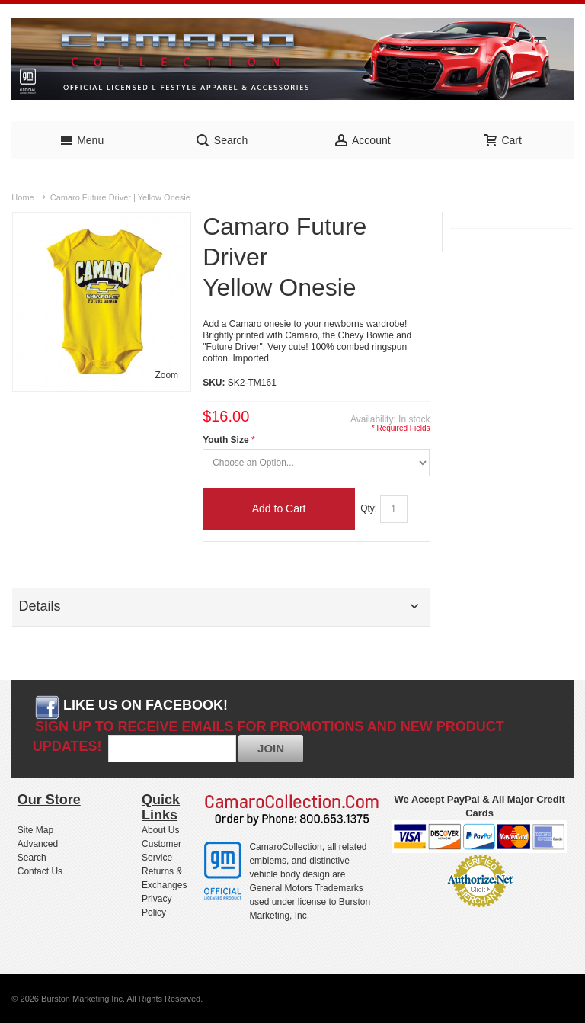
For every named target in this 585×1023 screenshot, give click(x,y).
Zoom (166, 375)
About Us (160, 830)
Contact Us (40, 871)
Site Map (35, 830)
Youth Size (225, 440)
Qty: (368, 508)
